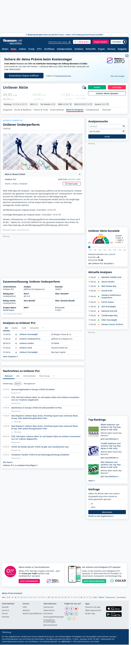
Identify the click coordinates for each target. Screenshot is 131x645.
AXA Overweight (108, 307)
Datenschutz (49, 611)
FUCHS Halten (107, 302)
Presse (5, 614)
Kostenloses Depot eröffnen (24, 75)
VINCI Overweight (109, 320)
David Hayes (8, 310)
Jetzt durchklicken (110, 439)
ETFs (39, 49)
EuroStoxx (121, 597)
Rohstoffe (91, 49)
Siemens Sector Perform (112, 324)
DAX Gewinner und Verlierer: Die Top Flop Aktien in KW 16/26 (111, 465)
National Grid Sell (109, 311)
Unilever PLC (10, 179)
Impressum (48, 608)
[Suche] (69, 42)
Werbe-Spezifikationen (33, 614)
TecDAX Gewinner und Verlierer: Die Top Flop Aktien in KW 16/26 (111, 446)
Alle (3, 597)
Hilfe (25, 608)
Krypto (101, 49)
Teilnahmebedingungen (63, 76)
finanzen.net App (92, 608)
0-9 (8, 597)
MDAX (101, 597)
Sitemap (5, 617)
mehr (91, 481)
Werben (26, 611)
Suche (107, 137)
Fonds (31, 49)
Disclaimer (48, 614)
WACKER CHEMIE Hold (111, 277)
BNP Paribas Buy (108, 286)
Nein (93, 508)
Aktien (5, 49)
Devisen (111, 49)
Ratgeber (122, 49)
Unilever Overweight (28, 334)
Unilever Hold (25, 348)
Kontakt (5, 608)
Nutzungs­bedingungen (53, 617)
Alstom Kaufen (108, 282)
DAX (95, 597)
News (13, 49)
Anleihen (79, 49)
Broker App (90, 614)
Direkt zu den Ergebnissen (101, 516)
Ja (92, 504)
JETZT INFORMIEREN (29, 581)
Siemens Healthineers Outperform (111, 296)
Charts (8, 184)
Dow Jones (110, 597)
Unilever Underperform (29, 339)
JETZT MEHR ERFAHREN (94, 581)
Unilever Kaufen (26, 343)
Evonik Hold (106, 291)
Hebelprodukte (64, 49)
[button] (82, 42)
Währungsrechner (93, 611)
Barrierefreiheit (50, 625)
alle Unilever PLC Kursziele (101, 264)
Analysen (23, 184)
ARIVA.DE (66, 642)
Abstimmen (107, 512)
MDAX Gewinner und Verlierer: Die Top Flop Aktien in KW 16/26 (111, 427)
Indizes (22, 49)
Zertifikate (49, 49)
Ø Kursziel (59, 308)
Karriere (5, 611)
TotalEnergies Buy (109, 316)
